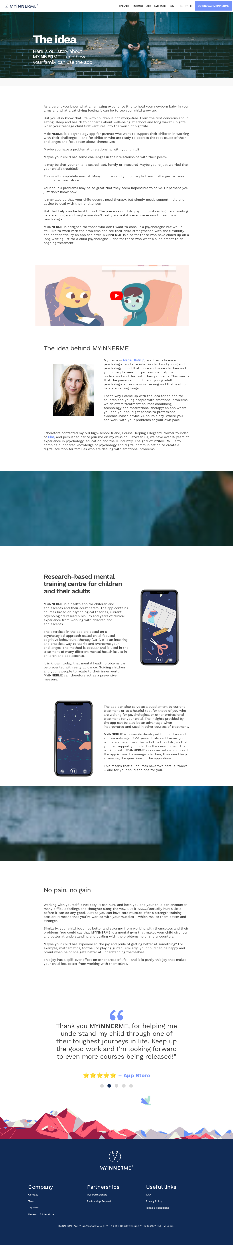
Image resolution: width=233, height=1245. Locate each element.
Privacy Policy (154, 1201)
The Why (33, 1207)
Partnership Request (99, 1201)
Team (31, 1201)
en (191, 6)
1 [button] (102, 1086)
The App (124, 5)
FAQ (171, 5)
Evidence (159, 5)
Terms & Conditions (157, 1207)
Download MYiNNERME (213, 5)
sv (186, 6)
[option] (116, 1049)
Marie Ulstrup (133, 360)
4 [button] (124, 1086)
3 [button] (116, 1086)
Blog (148, 5)
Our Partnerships (97, 1194)
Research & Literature (41, 1214)
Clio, (51, 437)
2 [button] (109, 1086)
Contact (33, 1194)
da (181, 6)
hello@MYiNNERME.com (158, 1225)
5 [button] (131, 1086)
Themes (137, 5)
